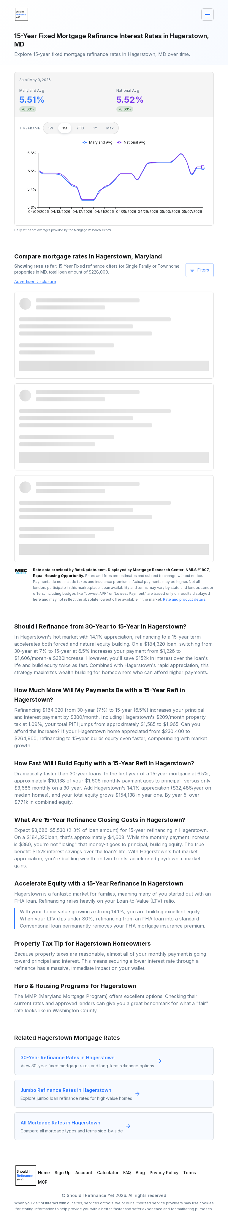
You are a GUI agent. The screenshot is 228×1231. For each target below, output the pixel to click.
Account (83, 1172)
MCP (43, 1182)
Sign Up (63, 1172)
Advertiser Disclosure (35, 281)
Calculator (107, 1172)
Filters (199, 270)
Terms (189, 1172)
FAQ (127, 1172)
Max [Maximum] (110, 128)
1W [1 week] (50, 128)
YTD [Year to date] (80, 128)
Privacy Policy (164, 1172)
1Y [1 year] (95, 128)
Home (44, 1172)
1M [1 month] (64, 128)
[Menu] (207, 14)
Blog (140, 1172)
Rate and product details (184, 599)
